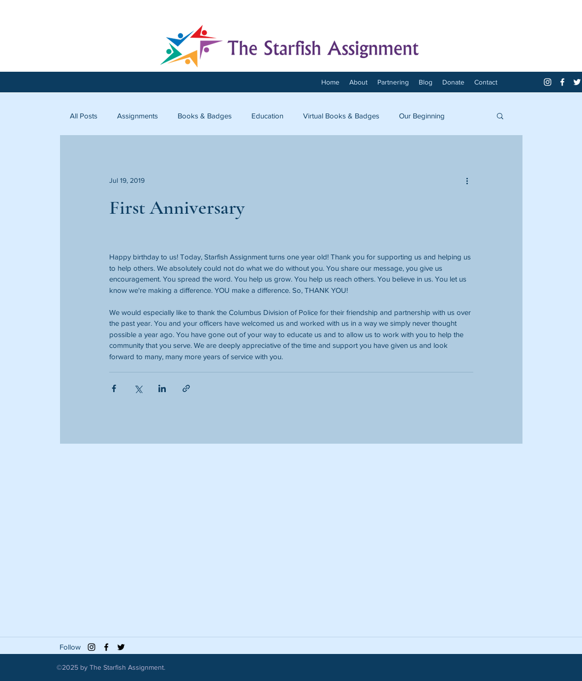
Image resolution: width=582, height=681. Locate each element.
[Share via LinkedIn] (162, 388)
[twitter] (577, 82)
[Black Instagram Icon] (91, 647)
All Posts (83, 116)
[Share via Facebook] (114, 388)
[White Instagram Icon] (547, 82)
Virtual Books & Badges (341, 116)
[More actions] (467, 180)
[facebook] (562, 82)
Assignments (137, 116)
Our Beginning (422, 116)
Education (267, 116)
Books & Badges (205, 116)
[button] (500, 115)
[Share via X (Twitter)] (138, 388)
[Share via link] (186, 388)
